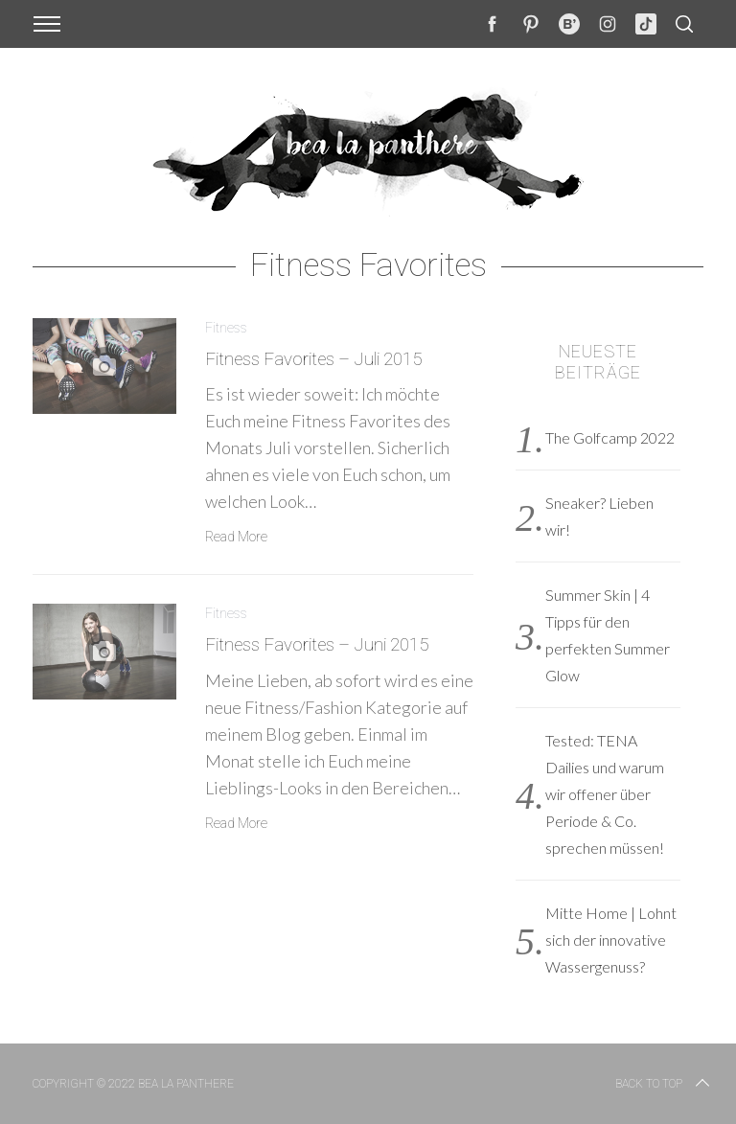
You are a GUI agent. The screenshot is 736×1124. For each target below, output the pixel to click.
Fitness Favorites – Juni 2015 (316, 644)
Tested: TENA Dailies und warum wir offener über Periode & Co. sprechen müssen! (604, 794)
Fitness (226, 327)
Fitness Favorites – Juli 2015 (313, 359)
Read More (236, 536)
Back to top (664, 1083)
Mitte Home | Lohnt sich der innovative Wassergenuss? (611, 939)
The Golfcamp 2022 (610, 437)
